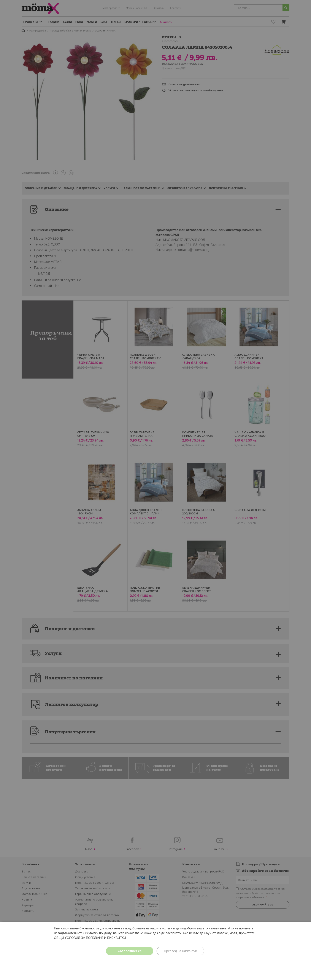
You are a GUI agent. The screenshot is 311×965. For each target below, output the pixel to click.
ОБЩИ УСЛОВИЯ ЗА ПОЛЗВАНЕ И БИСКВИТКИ (90, 938)
